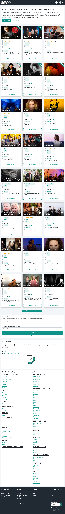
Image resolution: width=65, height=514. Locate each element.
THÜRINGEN (37, 463)
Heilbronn (4, 384)
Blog (34, 492)
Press (34, 495)
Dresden (35, 442)
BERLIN (4, 402)
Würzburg (4, 399)
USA (34, 471)
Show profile (11, 59)
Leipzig (35, 441)
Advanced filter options (32, 336)
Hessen (4, 429)
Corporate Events (20, 501)
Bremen (4, 415)
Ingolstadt (4, 397)
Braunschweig (36, 379)
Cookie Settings (61, 513)
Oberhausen (36, 415)
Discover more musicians (32, 311)
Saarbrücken (36, 434)
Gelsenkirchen (36, 399)
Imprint (42, 513)
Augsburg (4, 394)
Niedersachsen (37, 376)
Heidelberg (4, 381)
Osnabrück (35, 383)
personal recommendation (50, 344)
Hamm (35, 402)
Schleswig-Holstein (38, 457)
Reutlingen (4, 387)
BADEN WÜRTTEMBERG (10, 374)
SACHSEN (36, 437)
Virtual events (20, 500)
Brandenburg (5, 408)
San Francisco (36, 483)
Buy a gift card (4, 497)
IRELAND (5, 440)
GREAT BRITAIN (7, 418)
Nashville (35, 478)
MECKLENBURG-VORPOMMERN (12, 447)
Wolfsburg (36, 384)
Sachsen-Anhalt (37, 449)
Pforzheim (4, 386)
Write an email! (7, 352)
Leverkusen (36, 407)
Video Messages (20, 493)
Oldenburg (36, 381)
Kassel (3, 434)
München (4, 392)
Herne (34, 404)
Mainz (34, 426)
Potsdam (4, 410)
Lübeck (35, 459)
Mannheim (4, 378)
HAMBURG (5, 423)
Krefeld (35, 405)
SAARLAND (37, 431)
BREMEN (5, 413)
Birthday (19, 498)
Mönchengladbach (37, 408)
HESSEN (4, 427)
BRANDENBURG (7, 406)
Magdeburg (36, 450)
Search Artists (6, 20)
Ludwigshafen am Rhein (39, 428)
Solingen (35, 418)
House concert (20, 492)
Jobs (34, 493)
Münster (35, 412)
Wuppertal (36, 392)
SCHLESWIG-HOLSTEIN (41, 455)
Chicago (35, 475)
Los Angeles (36, 480)
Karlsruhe (4, 376)
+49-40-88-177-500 (9, 350)
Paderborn (35, 417)
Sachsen (35, 439)
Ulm (3, 383)
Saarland (35, 433)
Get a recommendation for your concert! (13, 353)
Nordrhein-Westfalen (38, 391)
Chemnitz (35, 444)
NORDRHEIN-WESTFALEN (41, 389)
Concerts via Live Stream (22, 495)
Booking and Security (5, 495)
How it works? (15, 20)
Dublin (3, 444)
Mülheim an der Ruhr (38, 410)
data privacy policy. (56, 510)
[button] (61, 2)
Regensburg (5, 396)
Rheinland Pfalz (37, 423)
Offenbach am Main (6, 438)
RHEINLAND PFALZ (39, 421)
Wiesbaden (5, 433)
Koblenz (35, 425)
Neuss (34, 413)
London (4, 420)
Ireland (3, 442)
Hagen (34, 400)
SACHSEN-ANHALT (39, 447)
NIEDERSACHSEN (39, 374)
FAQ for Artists (4, 492)
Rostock (4, 449)
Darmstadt (4, 436)
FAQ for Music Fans (5, 493)
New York (35, 476)
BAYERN (5, 390)
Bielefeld (35, 394)
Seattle (35, 481)
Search (32, 332)
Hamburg (4, 425)
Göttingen (35, 386)
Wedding (19, 497)
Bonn (34, 396)
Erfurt (34, 467)
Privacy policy (48, 513)
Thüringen (35, 465)
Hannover (35, 378)
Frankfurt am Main (6, 431)
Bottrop (35, 397)
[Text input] (55, 504)
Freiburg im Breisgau (7, 379)
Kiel (34, 460)
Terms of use (54, 513)
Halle (34, 452)
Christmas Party (20, 503)
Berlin (3, 404)
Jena (34, 468)
